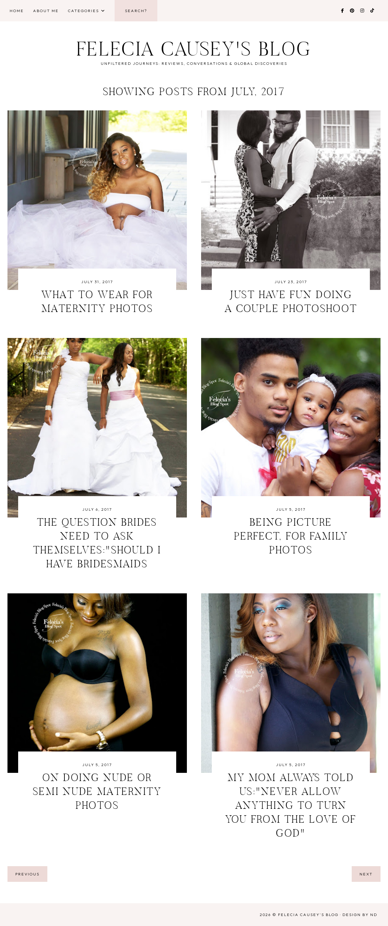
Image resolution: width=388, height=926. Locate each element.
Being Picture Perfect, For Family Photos (291, 537)
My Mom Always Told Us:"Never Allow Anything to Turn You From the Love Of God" (290, 806)
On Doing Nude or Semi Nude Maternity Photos (97, 792)
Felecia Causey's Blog (194, 51)
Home (17, 10)
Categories (83, 10)
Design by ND (359, 914)
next (366, 874)
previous (27, 874)
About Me (46, 10)
